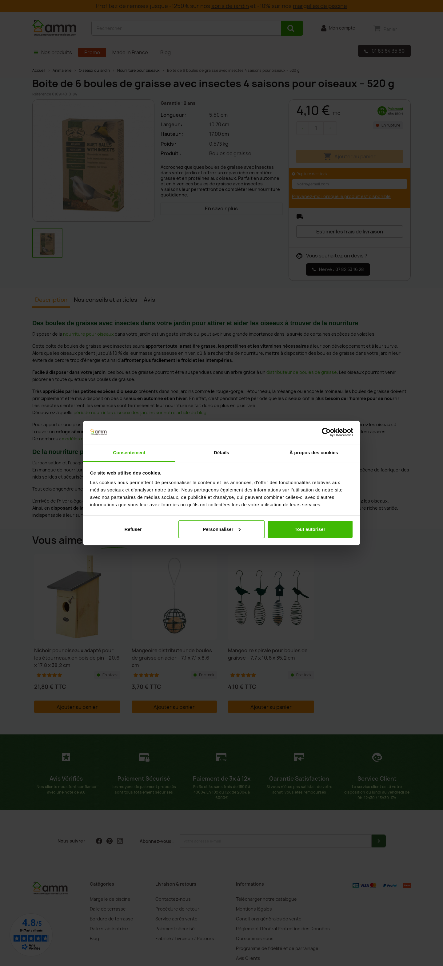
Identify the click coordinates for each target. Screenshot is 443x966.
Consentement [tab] (129, 452)
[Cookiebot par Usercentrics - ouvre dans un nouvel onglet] (326, 432)
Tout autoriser (310, 529)
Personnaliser (222, 529)
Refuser (133, 529)
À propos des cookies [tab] (313, 452)
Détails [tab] (221, 452)
